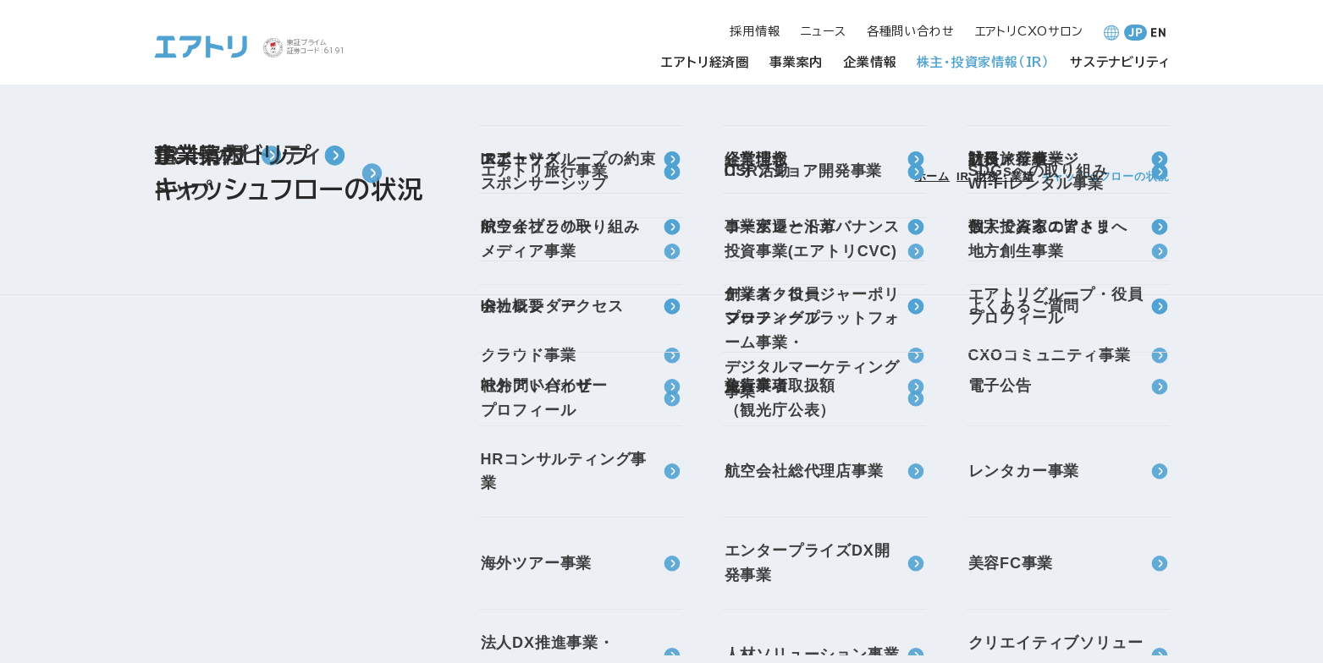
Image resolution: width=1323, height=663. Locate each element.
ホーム (932, 176)
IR (962, 176)
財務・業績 (1005, 176)
